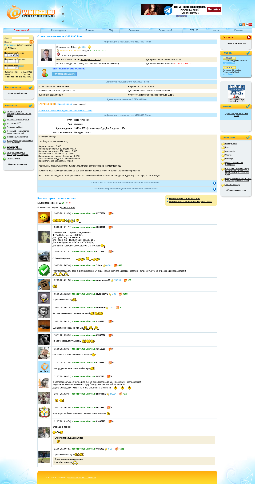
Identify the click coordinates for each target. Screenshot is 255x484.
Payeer (228, 147)
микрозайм (230, 151)
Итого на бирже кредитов (18, 119)
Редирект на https (14, 127)
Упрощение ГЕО (14, 123)
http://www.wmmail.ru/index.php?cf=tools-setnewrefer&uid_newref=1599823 (86, 166)
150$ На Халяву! (232, 184)
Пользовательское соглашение (81, 477)
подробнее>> (229, 63)
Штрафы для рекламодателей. (14, 147)
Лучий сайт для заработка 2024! (236, 114)
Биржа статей (165, 30)
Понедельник (231, 143)
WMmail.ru (80, 69)
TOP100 (194, 30)
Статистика (134, 30)
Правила (89, 30)
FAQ (111, 30)
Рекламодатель (58, 30)
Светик (228, 155)
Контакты (238, 30)
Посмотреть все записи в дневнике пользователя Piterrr (65, 110)
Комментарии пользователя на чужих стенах (190, 201)
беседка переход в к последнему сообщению (17, 153)
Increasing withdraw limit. (17, 137)
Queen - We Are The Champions (234, 164)
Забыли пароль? (24, 45)
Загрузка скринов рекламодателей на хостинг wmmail (19, 113)
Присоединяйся (64, 104)
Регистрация (9, 45)
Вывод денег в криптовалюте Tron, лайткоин (20, 142)
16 (60, 203)
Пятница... (229, 159)
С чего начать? (21, 30)
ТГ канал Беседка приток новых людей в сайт (18, 132)
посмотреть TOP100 (90, 59)
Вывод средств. (14, 158)
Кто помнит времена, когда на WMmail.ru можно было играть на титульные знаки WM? (237, 171)
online (20, 65)
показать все (68, 207)
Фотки (216, 30)
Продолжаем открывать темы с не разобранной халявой (238, 180)
